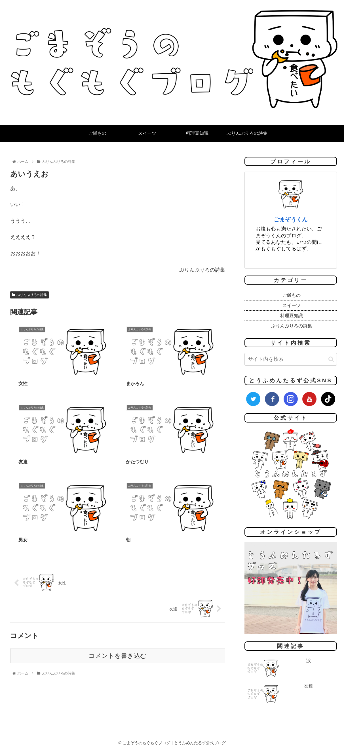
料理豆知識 (291, 315)
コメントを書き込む (117, 551)
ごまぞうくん (291, 219)
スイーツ (291, 305)
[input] (290, 359)
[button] (331, 359)
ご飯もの (291, 295)
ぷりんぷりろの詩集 (29, 295)
